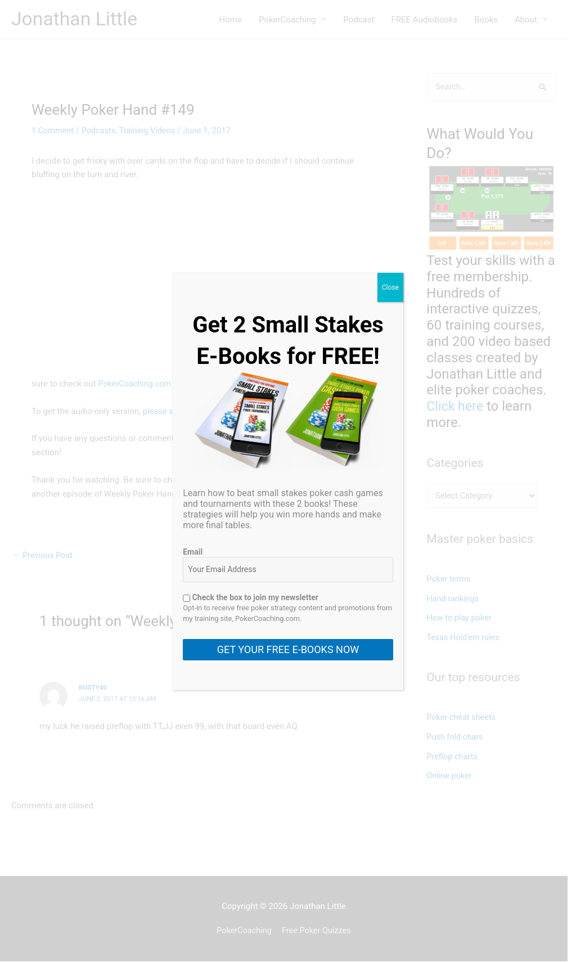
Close (390, 287)
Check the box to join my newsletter (250, 597)
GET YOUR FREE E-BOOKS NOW (288, 649)
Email (192, 551)
